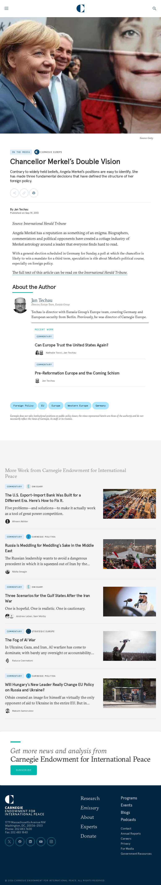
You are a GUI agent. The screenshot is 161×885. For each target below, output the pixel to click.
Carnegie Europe (51, 152)
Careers (126, 838)
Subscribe (23, 770)
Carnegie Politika (44, 536)
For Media (127, 848)
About (87, 817)
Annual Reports (131, 833)
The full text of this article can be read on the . (69, 272)
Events (126, 805)
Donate (88, 836)
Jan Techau (21, 209)
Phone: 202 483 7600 (18, 829)
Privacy (125, 843)
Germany (101, 405)
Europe (56, 405)
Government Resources (136, 853)
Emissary (37, 486)
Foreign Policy (23, 405)
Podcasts (128, 819)
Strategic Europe (43, 631)
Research (90, 798)
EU (42, 405)
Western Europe (78, 405)
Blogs (125, 812)
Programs (129, 797)
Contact (126, 828)
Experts (88, 826)
